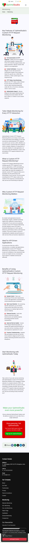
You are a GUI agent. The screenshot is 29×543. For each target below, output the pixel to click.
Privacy (4, 490)
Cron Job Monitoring (7, 508)
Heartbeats (5, 513)
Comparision (5, 518)
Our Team (4, 485)
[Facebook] (12, 445)
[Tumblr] (23, 445)
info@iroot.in (7, 475)
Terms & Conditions (7, 493)
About (3, 483)
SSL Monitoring (6, 505)
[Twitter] (18, 445)
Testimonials (5, 488)
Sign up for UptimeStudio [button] (13, 433)
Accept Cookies (14, 539)
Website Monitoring (7, 503)
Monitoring (10, 12)
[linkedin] (20, 445)
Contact (4, 495)
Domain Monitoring (7, 515)
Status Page (5, 510)
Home (3, 12)
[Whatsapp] (15, 445)
